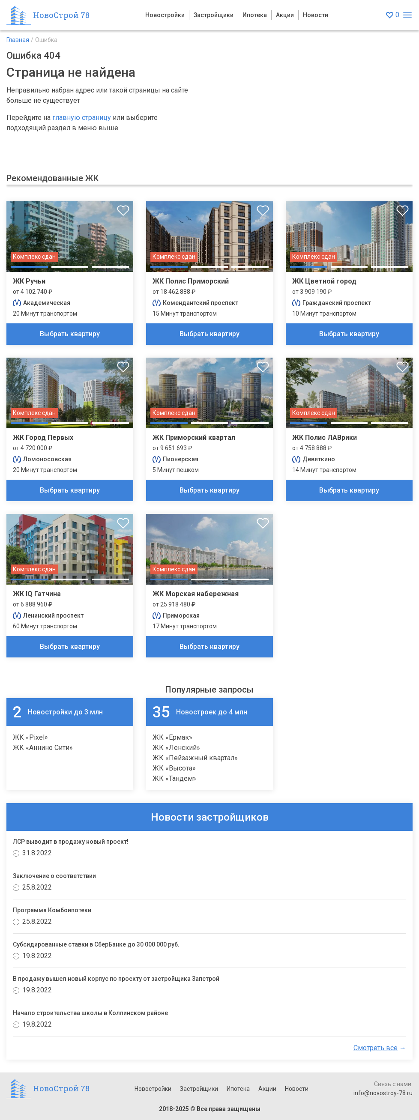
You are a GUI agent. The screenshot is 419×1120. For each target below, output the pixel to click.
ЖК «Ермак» (172, 737)
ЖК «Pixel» (30, 737)
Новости (315, 15)
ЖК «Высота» (174, 768)
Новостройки (165, 15)
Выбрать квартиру (70, 334)
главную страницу (81, 117)
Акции (285, 15)
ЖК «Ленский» (176, 748)
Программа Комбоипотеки (52, 910)
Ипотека (254, 15)
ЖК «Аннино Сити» (43, 748)
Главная (17, 39)
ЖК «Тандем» (174, 778)
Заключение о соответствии (54, 875)
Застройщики (213, 15)
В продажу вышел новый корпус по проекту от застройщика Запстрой (116, 978)
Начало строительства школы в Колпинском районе (90, 1012)
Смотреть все (375, 1048)
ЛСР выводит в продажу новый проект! (71, 841)
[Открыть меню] (407, 15)
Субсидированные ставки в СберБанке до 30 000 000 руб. (96, 944)
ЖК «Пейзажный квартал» (195, 758)
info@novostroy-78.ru (383, 1093)
